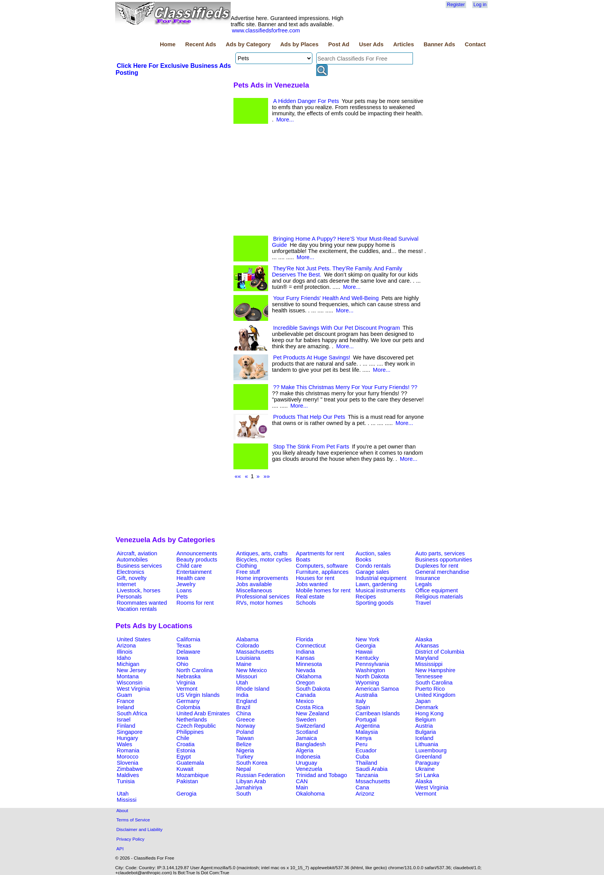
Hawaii (364, 652)
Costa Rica (310, 707)
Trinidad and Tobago (321, 775)
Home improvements (262, 578)
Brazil (243, 707)
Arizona (126, 645)
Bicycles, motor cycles (264, 559)
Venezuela (309, 769)
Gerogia (186, 794)
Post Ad (338, 44)
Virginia (185, 682)
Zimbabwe (130, 769)
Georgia (366, 645)
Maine (244, 664)
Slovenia (127, 763)
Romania (128, 750)
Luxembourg (430, 750)
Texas (183, 645)
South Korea (251, 763)
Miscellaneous (254, 590)
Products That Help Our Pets (309, 417)
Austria (424, 726)
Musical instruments (381, 590)
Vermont (187, 689)
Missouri (246, 676)
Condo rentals (373, 566)
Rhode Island (252, 689)
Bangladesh (310, 744)
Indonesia (308, 757)
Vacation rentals (137, 609)
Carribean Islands (378, 713)
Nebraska (188, 676)
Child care (189, 566)
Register (456, 4)
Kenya (364, 738)
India (242, 695)
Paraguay (427, 763)
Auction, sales (373, 553)
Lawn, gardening (376, 584)
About (122, 810)
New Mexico (251, 670)
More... (285, 119)
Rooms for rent (195, 603)
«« (238, 476)
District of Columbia (439, 652)
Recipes (366, 596)
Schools (306, 603)
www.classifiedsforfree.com (266, 30)
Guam (124, 695)
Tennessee (429, 676)
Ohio (182, 664)
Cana (362, 787)
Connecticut (310, 645)
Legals (423, 584)
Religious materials (439, 596)
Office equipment (436, 590)
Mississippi (429, 664)
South (243, 794)
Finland (126, 726)
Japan (423, 701)
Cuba (362, 757)
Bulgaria (425, 732)
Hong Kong (429, 713)
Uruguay (306, 763)
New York (367, 639)
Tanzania (367, 775)
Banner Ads (439, 44)
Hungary (127, 738)
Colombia (188, 707)
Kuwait (184, 769)
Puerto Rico (430, 689)
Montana (128, 676)
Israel (124, 720)
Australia (367, 695)
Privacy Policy (130, 838)
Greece (245, 720)
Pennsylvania (372, 664)
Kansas (305, 658)
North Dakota (372, 676)
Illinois (125, 652)
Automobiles (132, 559)
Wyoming (367, 682)
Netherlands (191, 720)
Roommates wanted (142, 603)
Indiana (305, 652)
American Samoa (377, 689)
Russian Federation (260, 775)
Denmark (426, 707)
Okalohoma (310, 794)
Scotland (307, 732)
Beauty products (196, 559)
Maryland (426, 658)
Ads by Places (299, 44)
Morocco (127, 757)
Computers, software (322, 566)
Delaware (188, 652)
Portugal (366, 720)
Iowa (182, 658)
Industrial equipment (381, 578)
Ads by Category (248, 44)
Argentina (368, 726)
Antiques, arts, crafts (262, 553)
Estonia (185, 750)
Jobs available (254, 584)
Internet (126, 584)
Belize (244, 744)
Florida (304, 639)
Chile (182, 738)
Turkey (244, 757)
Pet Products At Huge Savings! (311, 357)
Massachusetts (255, 652)
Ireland (125, 707)
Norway (245, 726)
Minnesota (309, 664)
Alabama (247, 639)
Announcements (196, 553)
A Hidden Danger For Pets (306, 101)
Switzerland (310, 726)
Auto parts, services (440, 553)
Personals (129, 596)
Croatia (185, 744)
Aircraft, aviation (137, 553)
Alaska (423, 639)
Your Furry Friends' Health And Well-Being (326, 298)
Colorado (247, 645)
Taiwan (245, 738)
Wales (124, 744)
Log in (480, 4)
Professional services (262, 596)
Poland (245, 732)
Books (363, 559)
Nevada (305, 670)
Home (168, 44)
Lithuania (426, 744)
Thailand (366, 763)
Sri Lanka (427, 775)
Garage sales (372, 572)
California (188, 639)
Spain (363, 707)
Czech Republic (196, 726)
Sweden (306, 720)
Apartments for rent (320, 553)
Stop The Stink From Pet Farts (311, 446)
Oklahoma (309, 676)
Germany (188, 701)
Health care (190, 578)
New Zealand (312, 713)
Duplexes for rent (436, 566)
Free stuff (248, 572)
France (125, 701)
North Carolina (194, 670)
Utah (242, 682)
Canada (305, 695)
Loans (184, 590)
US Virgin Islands (198, 695)
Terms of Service (133, 819)
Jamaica (306, 738)
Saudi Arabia (372, 769)
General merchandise (442, 572)
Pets (182, 596)
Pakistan (187, 781)
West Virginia (133, 689)
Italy (361, 701)
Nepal (243, 769)
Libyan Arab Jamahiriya (250, 784)
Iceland (424, 738)
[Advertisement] (173, 134)
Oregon (305, 682)
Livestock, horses (138, 590)
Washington (370, 670)
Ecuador (366, 750)
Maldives (128, 775)
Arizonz (365, 794)
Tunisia (126, 781)
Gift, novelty (131, 578)
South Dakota (313, 689)
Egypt (183, 757)
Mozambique (192, 775)
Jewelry (186, 584)
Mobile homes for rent (323, 590)
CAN (302, 781)
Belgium (425, 720)
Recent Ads (200, 44)
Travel (423, 603)
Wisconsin (130, 682)
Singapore (130, 732)
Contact (475, 44)
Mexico (305, 701)
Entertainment (193, 572)
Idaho (124, 658)
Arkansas (427, 645)
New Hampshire (435, 670)
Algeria (305, 750)
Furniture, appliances (322, 572)
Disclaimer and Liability (139, 829)
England (246, 701)
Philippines (190, 732)
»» (266, 476)
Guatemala (190, 763)
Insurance (427, 578)
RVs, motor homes (259, 603)
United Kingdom (435, 695)
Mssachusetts (373, 781)
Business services (139, 566)
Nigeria (245, 750)
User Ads (371, 44)
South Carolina (434, 682)
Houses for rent (315, 578)
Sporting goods (375, 603)
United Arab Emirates (203, 713)
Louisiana (248, 658)
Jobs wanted (311, 584)
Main (302, 787)
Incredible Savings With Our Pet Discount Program (336, 328)
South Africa (132, 713)
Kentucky (367, 658)
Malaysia (367, 732)
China (243, 713)
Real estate (310, 596)
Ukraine (425, 769)
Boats (303, 559)
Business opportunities (443, 559)
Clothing (246, 566)
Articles (403, 44)
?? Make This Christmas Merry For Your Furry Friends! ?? (345, 387)
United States (134, 639)
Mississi (126, 800)
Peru (361, 744)
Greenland (428, 757)
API (120, 848)
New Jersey (131, 670)
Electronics (130, 572)
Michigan (128, 664)
